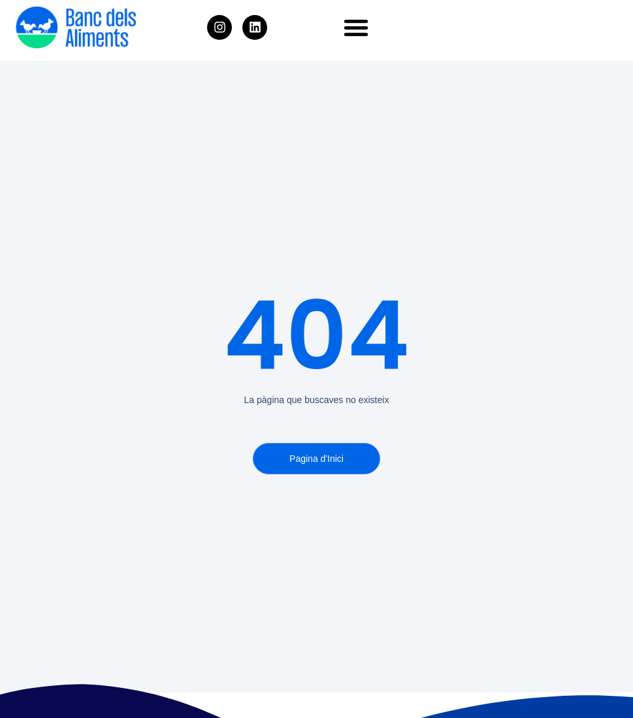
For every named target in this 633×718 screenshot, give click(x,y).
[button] (356, 27)
